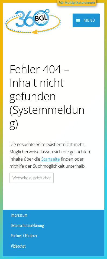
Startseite (50, 159)
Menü (89, 20)
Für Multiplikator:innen (77, 2)
